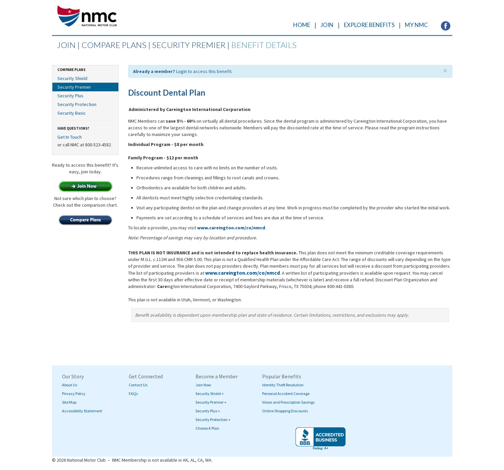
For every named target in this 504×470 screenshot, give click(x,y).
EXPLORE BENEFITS (369, 24)
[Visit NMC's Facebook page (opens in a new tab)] (446, 25)
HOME (301, 24)
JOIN (327, 24)
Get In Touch (69, 137)
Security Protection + (212, 419)
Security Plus (70, 96)
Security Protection (76, 104)
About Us (69, 384)
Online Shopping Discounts (285, 410)
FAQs (133, 393)
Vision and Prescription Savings (288, 402)
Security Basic (71, 113)
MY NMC (416, 24)
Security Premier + (210, 402)
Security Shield (72, 78)
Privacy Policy (73, 393)
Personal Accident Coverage (286, 393)
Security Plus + (207, 410)
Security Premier (74, 87)
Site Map (69, 402)
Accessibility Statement (82, 410)
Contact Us (138, 384)
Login (181, 71)
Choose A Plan (207, 428)
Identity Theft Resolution (283, 384)
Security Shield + (209, 393)
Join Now (203, 384)
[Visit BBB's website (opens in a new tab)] (321, 438)
